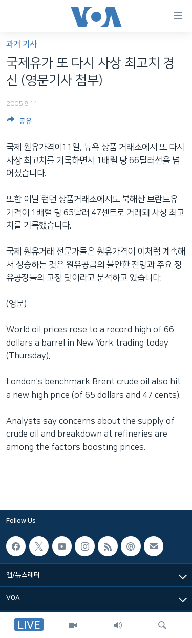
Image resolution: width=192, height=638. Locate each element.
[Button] (19, 122)
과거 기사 (21, 44)
